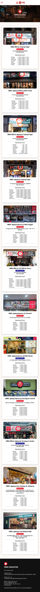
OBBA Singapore (11, 567)
